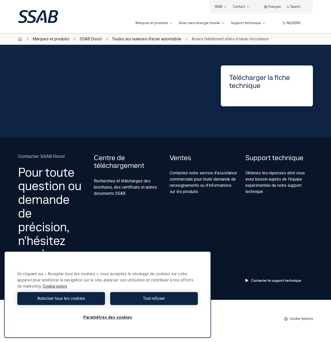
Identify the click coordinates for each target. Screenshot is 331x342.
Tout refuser (154, 298)
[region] (107, 294)
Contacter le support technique (273, 280)
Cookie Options (298, 319)
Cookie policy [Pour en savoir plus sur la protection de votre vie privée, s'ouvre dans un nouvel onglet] (55, 286)
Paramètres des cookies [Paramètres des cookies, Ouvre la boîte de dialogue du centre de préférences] (107, 317)
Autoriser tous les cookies (61, 298)
